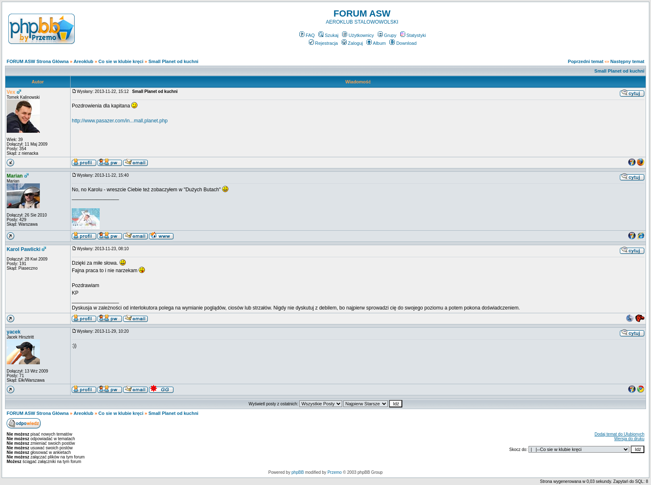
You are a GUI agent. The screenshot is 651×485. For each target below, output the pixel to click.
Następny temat (627, 61)
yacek (13, 332)
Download (402, 43)
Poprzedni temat (586, 61)
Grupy (387, 35)
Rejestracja (323, 43)
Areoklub (83, 61)
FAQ (307, 35)
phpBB (297, 472)
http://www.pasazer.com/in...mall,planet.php (120, 121)
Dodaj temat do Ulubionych (619, 434)
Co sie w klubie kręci (120, 61)
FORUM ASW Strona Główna (38, 61)
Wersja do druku (629, 438)
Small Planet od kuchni (173, 61)
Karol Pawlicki (23, 249)
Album (376, 43)
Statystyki (413, 35)
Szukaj (328, 35)
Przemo (335, 472)
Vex (11, 92)
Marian (15, 176)
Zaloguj (352, 43)
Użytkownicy (358, 35)
